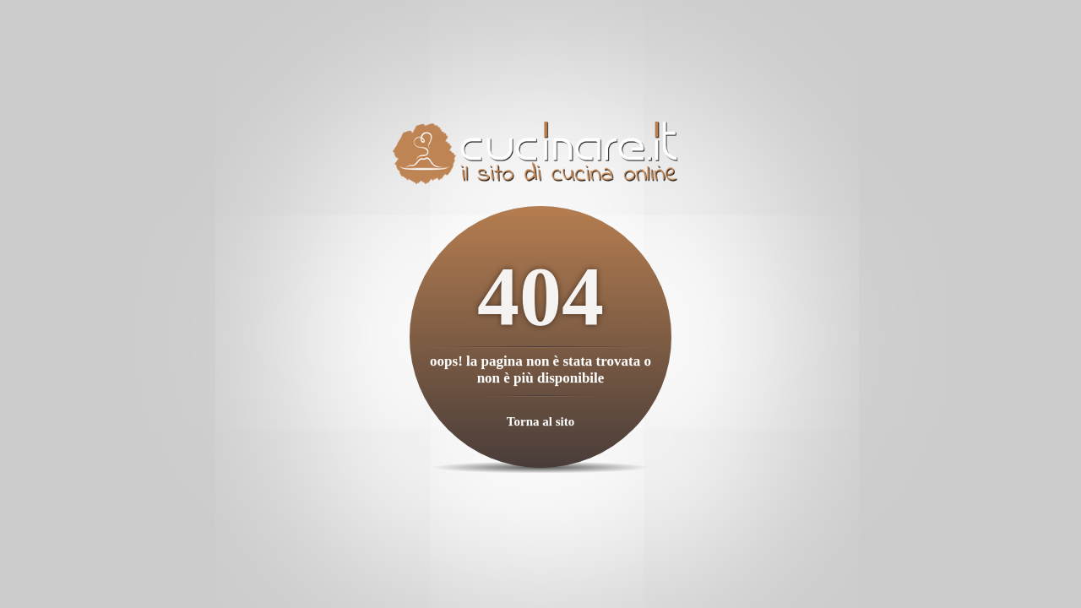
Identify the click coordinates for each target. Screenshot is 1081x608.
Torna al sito (540, 421)
